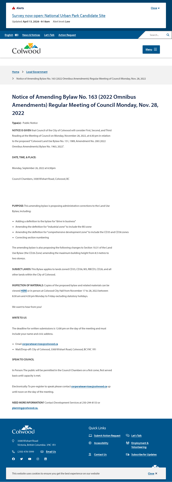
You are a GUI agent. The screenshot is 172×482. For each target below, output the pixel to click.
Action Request (67, 35)
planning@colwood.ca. (25, 408)
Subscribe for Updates (141, 454)
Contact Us (98, 454)
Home (15, 71)
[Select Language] (11, 35)
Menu (149, 49)
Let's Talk (134, 435)
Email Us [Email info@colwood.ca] (51, 451)
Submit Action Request (104, 435)
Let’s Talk (49, 35)
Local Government (37, 71)
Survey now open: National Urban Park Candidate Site (58, 15)
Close (151, 473)
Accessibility (98, 443)
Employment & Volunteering (137, 445)
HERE (24, 290)
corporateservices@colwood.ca (40, 344)
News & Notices (31, 35)
